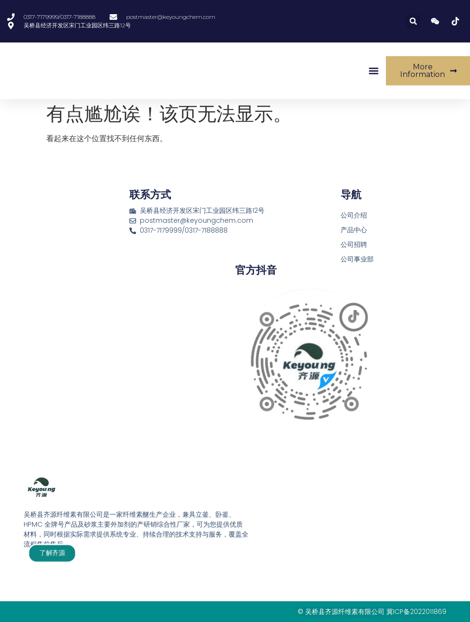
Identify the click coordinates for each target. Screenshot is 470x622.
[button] (413, 21)
